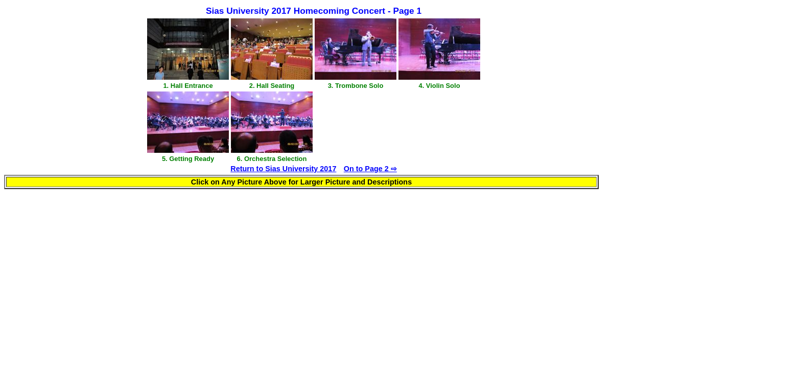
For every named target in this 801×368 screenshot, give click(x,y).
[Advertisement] (568, 90)
